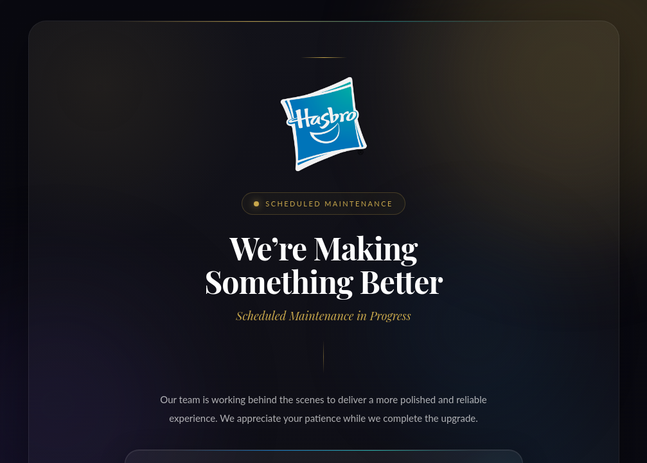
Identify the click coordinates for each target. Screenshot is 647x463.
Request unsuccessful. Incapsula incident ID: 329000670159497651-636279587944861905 (323, 231)
